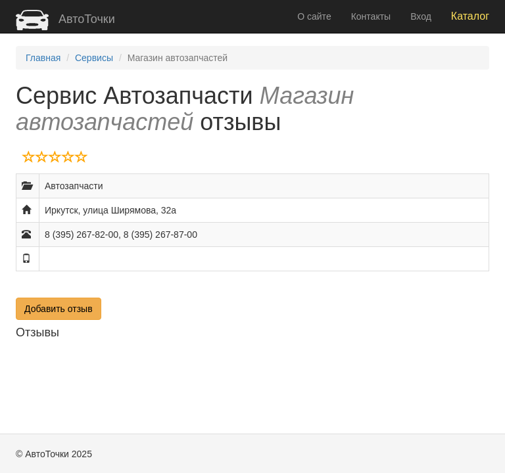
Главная (43, 58)
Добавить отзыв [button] (58, 309)
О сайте (314, 16)
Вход (420, 16)
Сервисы (94, 58)
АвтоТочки (65, 19)
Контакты (371, 16)
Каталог (470, 16)
